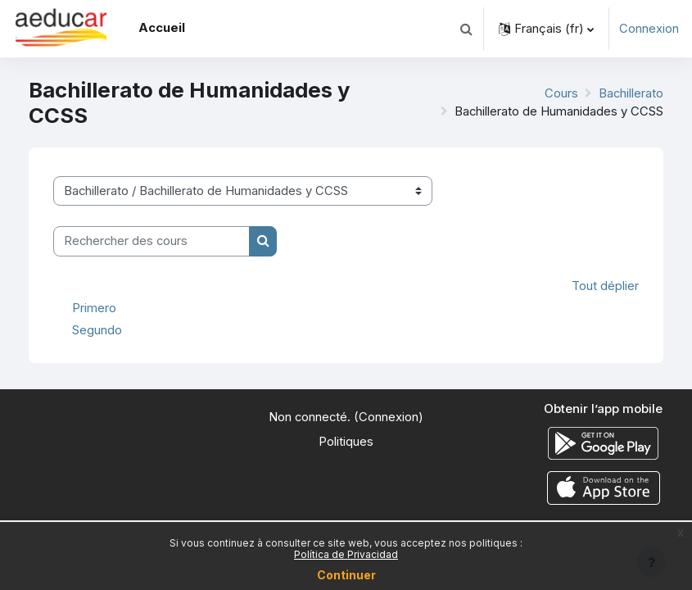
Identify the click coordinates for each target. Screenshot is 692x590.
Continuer (346, 575)
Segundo (97, 330)
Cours (561, 93)
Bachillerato (631, 93)
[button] (466, 28)
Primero (94, 307)
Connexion (649, 28)
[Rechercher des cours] (151, 241)
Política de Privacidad (346, 554)
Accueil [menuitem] (161, 27)
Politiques (346, 441)
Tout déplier (605, 286)
